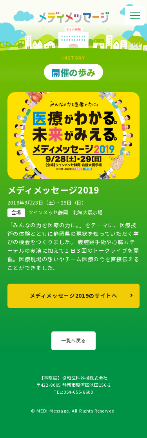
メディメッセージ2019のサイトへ (74, 295)
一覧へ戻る (73, 340)
